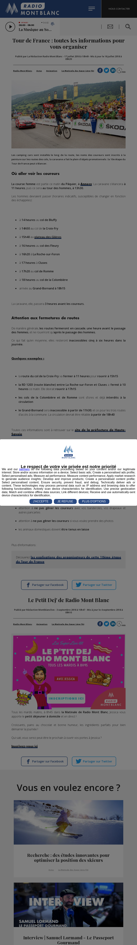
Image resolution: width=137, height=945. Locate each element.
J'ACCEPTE (41, 501)
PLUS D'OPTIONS (94, 501)
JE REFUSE (65, 501)
